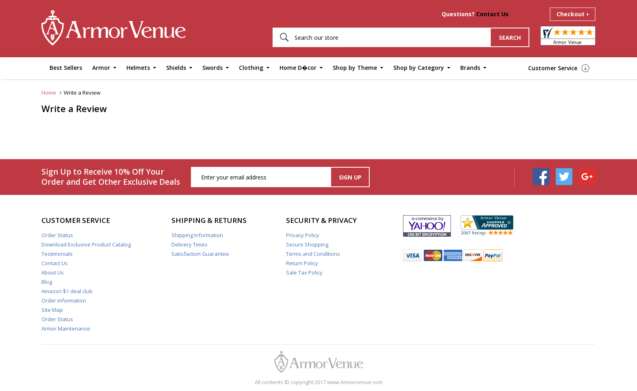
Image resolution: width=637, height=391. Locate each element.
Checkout (571, 14)
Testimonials (57, 253)
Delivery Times (189, 244)
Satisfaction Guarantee (200, 253)
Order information (63, 300)
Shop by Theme (355, 67)
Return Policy (302, 263)
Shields (176, 67)
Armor (101, 67)
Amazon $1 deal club (67, 291)
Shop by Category (418, 67)
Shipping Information (197, 235)
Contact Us (492, 14)
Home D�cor (298, 67)
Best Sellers (66, 67)
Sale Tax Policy (304, 272)
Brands (470, 67)
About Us (52, 272)
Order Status (57, 235)
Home (48, 92)
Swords (212, 67)
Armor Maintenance (65, 328)
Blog (46, 281)
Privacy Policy (302, 235)
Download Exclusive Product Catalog (86, 244)
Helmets (138, 67)
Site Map (52, 309)
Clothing (251, 67)
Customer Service (552, 68)
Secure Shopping (307, 244)
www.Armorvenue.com (355, 382)
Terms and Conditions (313, 253)
